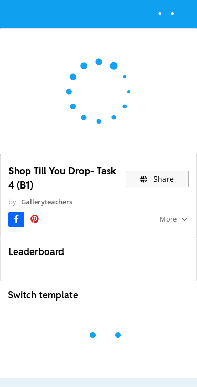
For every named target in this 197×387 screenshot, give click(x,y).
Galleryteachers (46, 201)
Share (157, 179)
